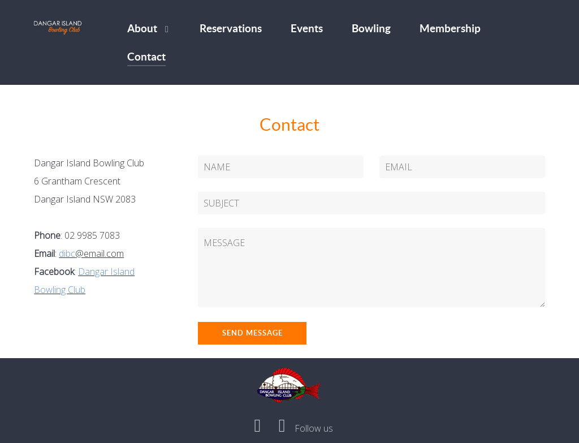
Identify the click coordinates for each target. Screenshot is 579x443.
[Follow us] (314, 428)
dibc (67, 253)
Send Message (252, 333)
